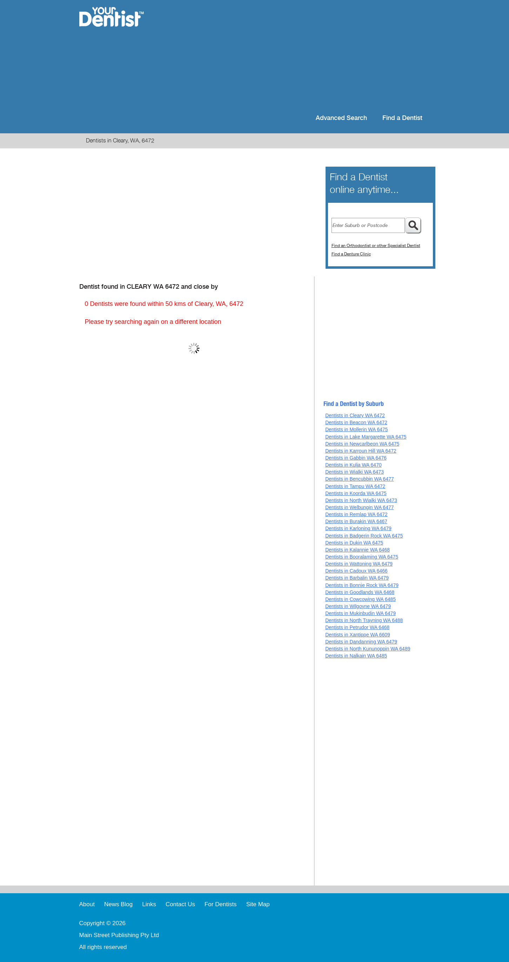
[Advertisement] (299, 56)
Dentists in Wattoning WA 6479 (359, 564)
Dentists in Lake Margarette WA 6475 (365, 437)
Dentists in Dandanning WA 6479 (361, 641)
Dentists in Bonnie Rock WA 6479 (362, 585)
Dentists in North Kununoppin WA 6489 (367, 649)
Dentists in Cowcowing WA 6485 (360, 599)
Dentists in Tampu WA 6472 (355, 486)
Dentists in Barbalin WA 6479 (357, 578)
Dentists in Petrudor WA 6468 (357, 627)
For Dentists (221, 904)
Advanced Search (341, 118)
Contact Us (180, 904)
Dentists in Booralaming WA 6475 (361, 557)
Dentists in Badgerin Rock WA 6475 (364, 536)
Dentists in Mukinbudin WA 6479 (360, 613)
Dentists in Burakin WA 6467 (356, 521)
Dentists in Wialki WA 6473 (354, 472)
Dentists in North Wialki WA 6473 (361, 500)
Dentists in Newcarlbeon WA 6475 (362, 444)
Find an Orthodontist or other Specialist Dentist (375, 245)
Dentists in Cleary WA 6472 (355, 415)
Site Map (258, 904)
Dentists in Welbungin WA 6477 (359, 507)
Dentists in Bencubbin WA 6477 (359, 479)
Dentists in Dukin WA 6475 (354, 543)
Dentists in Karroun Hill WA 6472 (360, 451)
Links (149, 904)
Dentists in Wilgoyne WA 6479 (358, 606)
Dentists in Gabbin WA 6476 (356, 458)
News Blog (118, 904)
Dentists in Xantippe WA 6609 (357, 634)
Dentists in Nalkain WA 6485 (356, 656)
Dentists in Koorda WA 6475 (356, 493)
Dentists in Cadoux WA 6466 (356, 571)
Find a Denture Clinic (351, 254)
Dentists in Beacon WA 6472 (356, 422)
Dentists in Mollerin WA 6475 (356, 429)
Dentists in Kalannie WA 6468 (357, 550)
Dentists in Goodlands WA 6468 (359, 592)
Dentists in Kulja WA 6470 (353, 465)
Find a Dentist (402, 118)
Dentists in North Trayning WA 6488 (364, 620)
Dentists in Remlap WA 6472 (356, 514)
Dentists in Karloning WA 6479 (358, 528)
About (87, 904)
